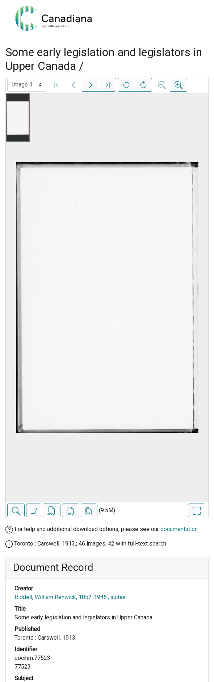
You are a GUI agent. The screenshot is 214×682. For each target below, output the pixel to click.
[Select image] (26, 85)
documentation (179, 529)
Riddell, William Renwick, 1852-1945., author (70, 597)
